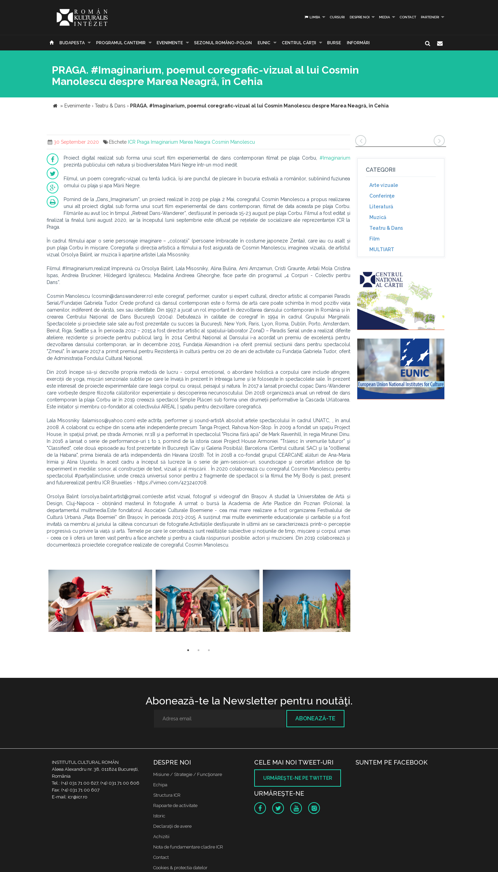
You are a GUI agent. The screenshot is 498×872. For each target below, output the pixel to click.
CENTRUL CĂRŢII (299, 42)
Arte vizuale (383, 185)
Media (384, 17)
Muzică (377, 217)
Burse (334, 42)
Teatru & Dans (386, 228)
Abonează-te (315, 718)
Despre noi (360, 17)
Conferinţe (382, 196)
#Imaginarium (335, 158)
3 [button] (208, 650)
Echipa (160, 784)
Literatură (381, 206)
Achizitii (161, 836)
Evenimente (170, 42)
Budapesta (72, 42)
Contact (407, 17)
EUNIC (264, 42)
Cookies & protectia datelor (180, 867)
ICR (132, 142)
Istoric (159, 815)
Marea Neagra (194, 142)
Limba (312, 17)
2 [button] (198, 650)
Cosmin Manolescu (233, 142)
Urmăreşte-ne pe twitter (297, 778)
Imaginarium (164, 142)
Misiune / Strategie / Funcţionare (187, 774)
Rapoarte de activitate (175, 805)
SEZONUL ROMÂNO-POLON (223, 42)
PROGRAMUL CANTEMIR (121, 42)
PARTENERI (430, 17)
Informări (358, 42)
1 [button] (188, 650)
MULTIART (381, 249)
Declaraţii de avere (172, 826)
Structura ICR (167, 795)
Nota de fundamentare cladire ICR (188, 847)
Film (374, 238)
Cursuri (337, 17)
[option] (100, 602)
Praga (143, 142)
